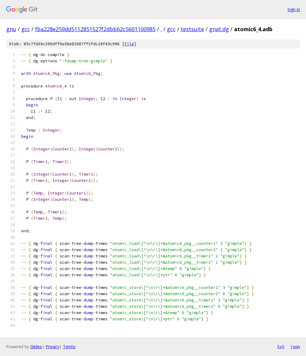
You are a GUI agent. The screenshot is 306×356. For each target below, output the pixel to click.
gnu (11, 29)
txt (280, 346)
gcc (25, 29)
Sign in (293, 9)
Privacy (52, 346)
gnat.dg (219, 29)
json (295, 346)
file (129, 43)
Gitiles (36, 346)
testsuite (192, 29)
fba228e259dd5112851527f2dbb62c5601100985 (95, 29)
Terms (69, 346)
